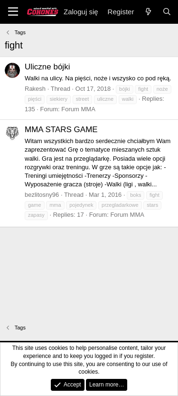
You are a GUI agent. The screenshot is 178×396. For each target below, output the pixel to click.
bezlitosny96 (42, 194)
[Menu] (13, 12)
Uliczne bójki (47, 66)
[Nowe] (148, 11)
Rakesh (35, 88)
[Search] (167, 11)
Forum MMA (78, 109)
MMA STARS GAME (61, 129)
